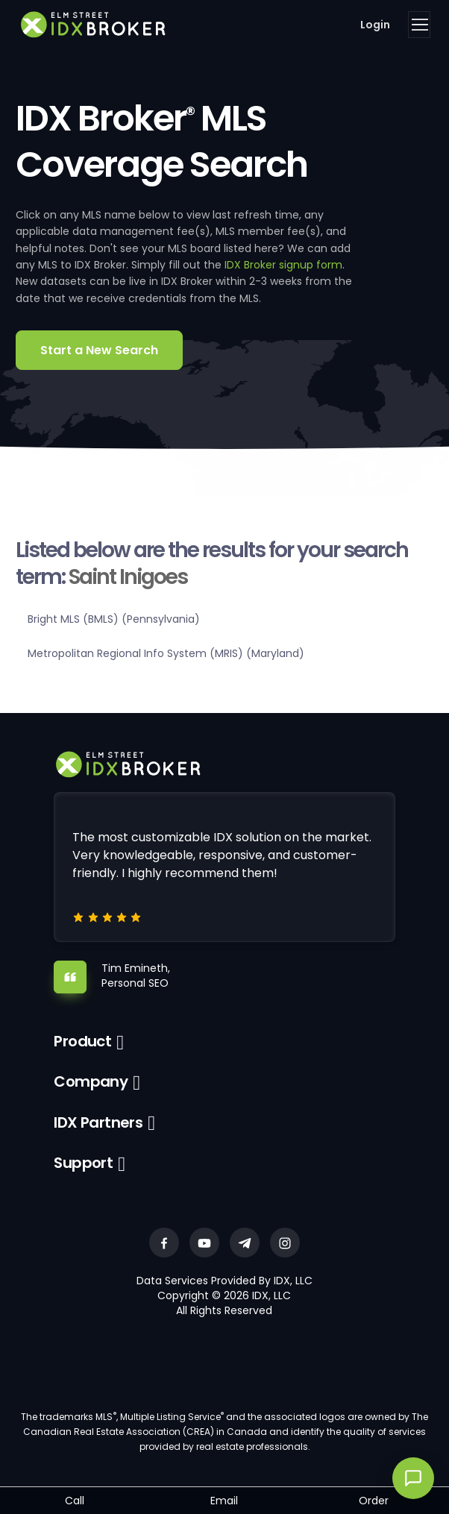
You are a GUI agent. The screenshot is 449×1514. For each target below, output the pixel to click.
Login (375, 24)
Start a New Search (99, 350)
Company (91, 1081)
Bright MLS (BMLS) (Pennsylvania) (114, 619)
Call (74, 1500)
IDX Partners (98, 1122)
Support (83, 1162)
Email (224, 1500)
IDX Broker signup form (283, 264)
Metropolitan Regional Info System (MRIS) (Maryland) (166, 653)
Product (82, 1041)
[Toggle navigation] (419, 24)
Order (374, 1500)
